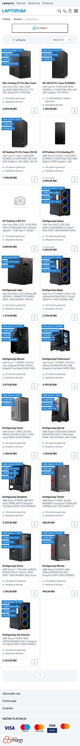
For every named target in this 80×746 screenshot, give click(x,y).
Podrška (8, 708)
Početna (6, 19)
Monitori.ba (34, 3)
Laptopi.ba (8, 3)
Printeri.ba (47, 3)
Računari (18, 19)
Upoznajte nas (11, 693)
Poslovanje (9, 701)
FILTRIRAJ (40, 28)
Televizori (21, 3)
